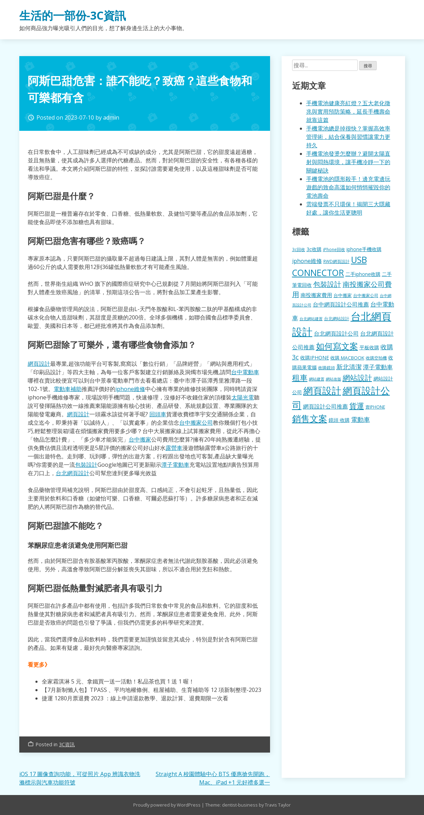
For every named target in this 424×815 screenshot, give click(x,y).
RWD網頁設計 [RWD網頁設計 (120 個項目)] (336, 261)
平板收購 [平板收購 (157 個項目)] (369, 347)
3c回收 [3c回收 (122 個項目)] (298, 249)
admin (111, 117)
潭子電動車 (175, 465)
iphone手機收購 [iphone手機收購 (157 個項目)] (364, 249)
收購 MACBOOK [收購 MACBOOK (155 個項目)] (347, 358)
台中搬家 (140, 439)
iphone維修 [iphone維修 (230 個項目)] (307, 261)
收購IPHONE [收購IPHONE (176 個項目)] (314, 357)
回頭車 (157, 414)
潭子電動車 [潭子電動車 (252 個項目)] (378, 367)
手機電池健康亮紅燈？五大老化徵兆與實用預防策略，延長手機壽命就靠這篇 (348, 111)
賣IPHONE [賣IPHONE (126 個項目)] (375, 407)
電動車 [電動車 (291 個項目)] (360, 419)
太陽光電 (242, 397)
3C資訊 (67, 744)
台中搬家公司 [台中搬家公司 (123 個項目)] (365, 295)
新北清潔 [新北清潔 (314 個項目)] (349, 366)
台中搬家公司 (196, 422)
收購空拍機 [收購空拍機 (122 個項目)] (376, 358)
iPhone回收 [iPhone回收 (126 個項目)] (334, 249)
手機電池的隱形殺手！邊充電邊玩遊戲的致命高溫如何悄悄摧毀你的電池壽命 (348, 187)
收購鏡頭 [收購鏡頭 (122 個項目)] (326, 367)
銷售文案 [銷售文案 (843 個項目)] (309, 418)
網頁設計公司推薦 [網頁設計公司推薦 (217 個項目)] (325, 406)
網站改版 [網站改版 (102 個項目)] (333, 379)
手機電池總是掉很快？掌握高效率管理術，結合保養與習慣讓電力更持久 (348, 136)
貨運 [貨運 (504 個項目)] (356, 405)
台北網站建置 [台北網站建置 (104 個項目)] (311, 318)
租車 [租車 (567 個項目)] (300, 377)
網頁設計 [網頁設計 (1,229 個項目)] (322, 390)
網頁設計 (39, 364)
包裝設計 (86, 465)
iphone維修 (130, 389)
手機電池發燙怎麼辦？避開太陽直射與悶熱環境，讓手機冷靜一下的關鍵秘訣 (348, 162)
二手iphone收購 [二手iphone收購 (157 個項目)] (363, 274)
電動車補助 (68, 389)
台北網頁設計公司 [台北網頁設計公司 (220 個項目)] (336, 333)
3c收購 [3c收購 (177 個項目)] (314, 249)
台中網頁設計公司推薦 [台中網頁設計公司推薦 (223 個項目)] (341, 304)
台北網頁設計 (72, 473)
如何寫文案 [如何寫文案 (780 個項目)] (337, 346)
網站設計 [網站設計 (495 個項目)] (357, 377)
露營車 (174, 448)
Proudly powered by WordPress (167, 805)
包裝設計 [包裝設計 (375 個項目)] (327, 284)
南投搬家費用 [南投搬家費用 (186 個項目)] (316, 294)
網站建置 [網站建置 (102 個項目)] (316, 379)
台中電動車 (245, 372)
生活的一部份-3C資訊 (72, 15)
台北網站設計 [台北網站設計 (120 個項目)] (336, 318)
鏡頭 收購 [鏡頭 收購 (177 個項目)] (339, 420)
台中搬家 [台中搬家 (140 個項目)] (343, 295)
